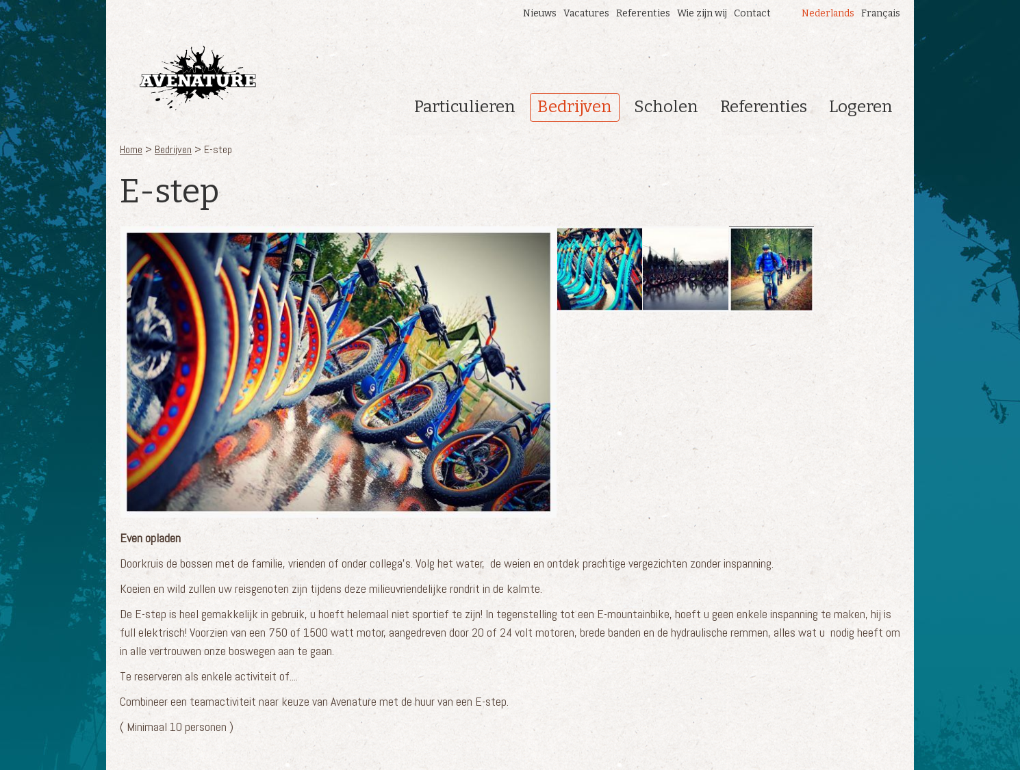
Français (880, 13)
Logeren (861, 106)
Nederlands (828, 13)
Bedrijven (574, 106)
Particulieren (464, 106)
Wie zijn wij (702, 13)
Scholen (666, 106)
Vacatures (586, 13)
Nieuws (540, 13)
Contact (752, 13)
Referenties (643, 13)
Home (131, 149)
